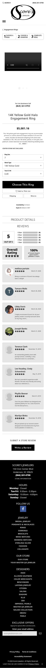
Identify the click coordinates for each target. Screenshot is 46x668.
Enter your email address (23, 629)
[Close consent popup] (42, 664)
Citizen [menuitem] (23, 588)
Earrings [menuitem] (23, 530)
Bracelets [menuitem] (23, 534)
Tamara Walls (21, 288)
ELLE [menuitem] (23, 597)
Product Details (23, 220)
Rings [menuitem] (23, 527)
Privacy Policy (15, 652)
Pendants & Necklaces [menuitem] (23, 524)
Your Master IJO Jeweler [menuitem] (23, 562)
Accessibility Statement (23, 656)
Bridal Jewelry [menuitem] (23, 521)
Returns (33, 196)
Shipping (13, 196)
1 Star (20, 242)
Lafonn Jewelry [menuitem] (23, 585)
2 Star (20, 240)
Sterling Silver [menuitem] (23, 543)
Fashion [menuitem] (23, 546)
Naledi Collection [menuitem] (23, 610)
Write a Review (23, 447)
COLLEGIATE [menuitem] (22, 549)
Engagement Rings (11, 30)
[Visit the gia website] (27, 644)
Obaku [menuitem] (23, 613)
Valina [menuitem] (23, 591)
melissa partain (22, 268)
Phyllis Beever (21, 393)
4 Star (20, 235)
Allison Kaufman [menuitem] (23, 576)
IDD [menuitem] (23, 600)
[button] (6, 3)
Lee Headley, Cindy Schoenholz (23, 370)
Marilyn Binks (21, 415)
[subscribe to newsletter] (40, 633)
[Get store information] (23, 479)
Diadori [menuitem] (23, 594)
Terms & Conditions (29, 652)
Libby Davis (20, 306)
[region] (23, 73)
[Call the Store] (23, 475)
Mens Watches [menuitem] (23, 537)
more (24, 143)
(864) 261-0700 (23, 106)
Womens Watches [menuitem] (23, 540)
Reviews (23, 226)
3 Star (20, 237)
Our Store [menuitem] (23, 559)
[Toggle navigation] (4, 21)
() (39, 232)
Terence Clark (21, 346)
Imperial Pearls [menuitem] (23, 603)
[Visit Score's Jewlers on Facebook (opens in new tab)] (23, 509)
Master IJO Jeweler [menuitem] (23, 607)
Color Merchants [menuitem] (23, 579)
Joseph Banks (21, 328)
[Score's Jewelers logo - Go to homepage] (23, 12)
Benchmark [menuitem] (23, 582)
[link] (38, 3)
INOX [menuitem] (23, 573)
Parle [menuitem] (23, 616)
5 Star (20, 232)
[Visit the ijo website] (19, 644)
